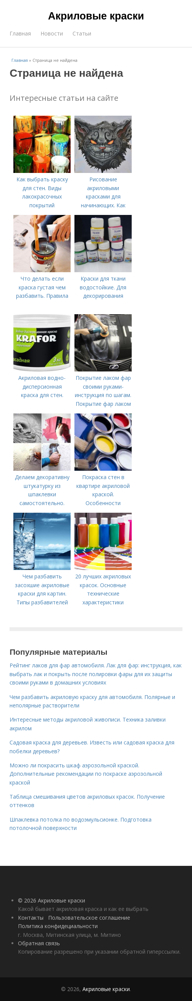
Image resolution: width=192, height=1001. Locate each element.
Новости (51, 33)
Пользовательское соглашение (89, 917)
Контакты (31, 917)
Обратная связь (39, 943)
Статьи (82, 33)
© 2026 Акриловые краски (51, 900)
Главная (20, 33)
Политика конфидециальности (58, 926)
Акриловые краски (96, 16)
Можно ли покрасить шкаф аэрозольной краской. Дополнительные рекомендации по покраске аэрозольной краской (86, 774)
